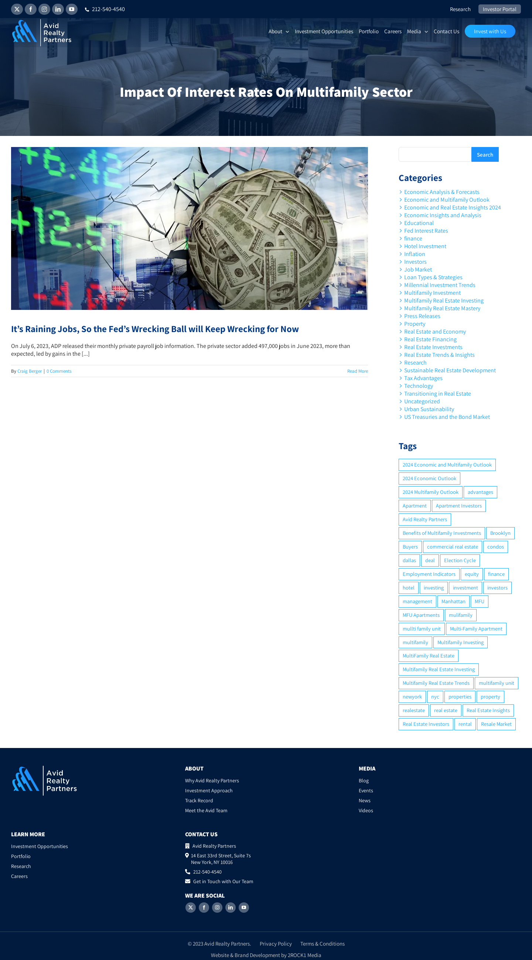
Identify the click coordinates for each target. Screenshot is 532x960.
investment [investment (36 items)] (465, 587)
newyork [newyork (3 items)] (412, 696)
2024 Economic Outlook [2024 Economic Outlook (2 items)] (429, 478)
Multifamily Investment (432, 293)
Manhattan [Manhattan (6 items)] (453, 601)
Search (485, 154)
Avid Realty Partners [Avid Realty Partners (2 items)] (425, 519)
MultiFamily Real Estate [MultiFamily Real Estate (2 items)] (428, 655)
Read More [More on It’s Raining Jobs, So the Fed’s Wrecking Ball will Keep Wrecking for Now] (357, 371)
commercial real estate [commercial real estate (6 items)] (452, 546)
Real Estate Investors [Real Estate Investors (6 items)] (426, 723)
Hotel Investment (425, 246)
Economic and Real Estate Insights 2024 (452, 207)
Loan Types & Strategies (433, 277)
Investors (415, 262)
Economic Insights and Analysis (442, 215)
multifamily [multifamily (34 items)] (415, 642)
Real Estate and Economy (435, 331)
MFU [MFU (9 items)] (479, 601)
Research (415, 362)
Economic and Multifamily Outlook (447, 200)
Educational (419, 223)
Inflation (414, 254)
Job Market (418, 269)
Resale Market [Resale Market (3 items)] (496, 723)
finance (413, 238)
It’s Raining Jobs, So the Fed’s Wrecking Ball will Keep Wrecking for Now (155, 328)
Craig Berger (29, 371)
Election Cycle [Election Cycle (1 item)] (460, 560)
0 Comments (59, 371)
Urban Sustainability (429, 409)
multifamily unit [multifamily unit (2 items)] (496, 682)
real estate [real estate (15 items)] (445, 710)
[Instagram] (217, 907)
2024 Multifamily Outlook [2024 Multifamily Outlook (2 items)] (430, 491)
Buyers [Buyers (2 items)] (410, 546)
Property (414, 324)
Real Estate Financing (430, 339)
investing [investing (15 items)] (434, 587)
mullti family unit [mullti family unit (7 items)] (422, 628)
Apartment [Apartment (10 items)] (415, 505)
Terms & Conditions (322, 943)
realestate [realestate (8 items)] (414, 710)
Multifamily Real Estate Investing (444, 300)
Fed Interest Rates (426, 231)
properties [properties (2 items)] (460, 696)
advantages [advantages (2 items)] (480, 491)
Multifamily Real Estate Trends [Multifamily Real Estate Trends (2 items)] (436, 682)
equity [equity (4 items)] (472, 573)
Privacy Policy (276, 943)
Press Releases (422, 316)
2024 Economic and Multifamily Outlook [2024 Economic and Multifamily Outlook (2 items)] (447, 464)
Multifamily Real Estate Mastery (442, 308)
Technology (418, 386)
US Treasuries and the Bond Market (447, 417)
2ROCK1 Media (304, 955)
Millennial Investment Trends (439, 285)
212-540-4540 (105, 9)
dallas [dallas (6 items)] (409, 560)
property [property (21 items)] (490, 696)
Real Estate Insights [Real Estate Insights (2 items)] (488, 710)
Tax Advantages (423, 378)
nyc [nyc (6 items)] (435, 696)
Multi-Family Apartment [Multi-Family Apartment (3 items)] (476, 628)
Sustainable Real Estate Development (450, 370)
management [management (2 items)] (417, 601)
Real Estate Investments (433, 347)
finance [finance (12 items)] (496, 573)
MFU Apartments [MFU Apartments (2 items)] (421, 614)
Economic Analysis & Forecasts (442, 192)
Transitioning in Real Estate (437, 393)
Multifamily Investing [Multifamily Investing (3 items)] (460, 642)
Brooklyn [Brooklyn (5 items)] (500, 532)
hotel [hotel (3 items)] (409, 587)
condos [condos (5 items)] (495, 546)
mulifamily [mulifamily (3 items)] (461, 614)
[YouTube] (244, 907)
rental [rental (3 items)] (465, 723)
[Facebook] (204, 907)
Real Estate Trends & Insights (439, 355)
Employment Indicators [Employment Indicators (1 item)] (429, 573)
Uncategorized (422, 401)
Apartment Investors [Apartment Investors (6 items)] (459, 505)
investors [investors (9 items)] (497, 587)
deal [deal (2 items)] (430, 560)
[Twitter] (190, 907)
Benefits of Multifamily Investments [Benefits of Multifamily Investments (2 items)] (442, 532)
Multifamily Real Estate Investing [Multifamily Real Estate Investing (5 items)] (439, 669)
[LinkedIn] (230, 907)
